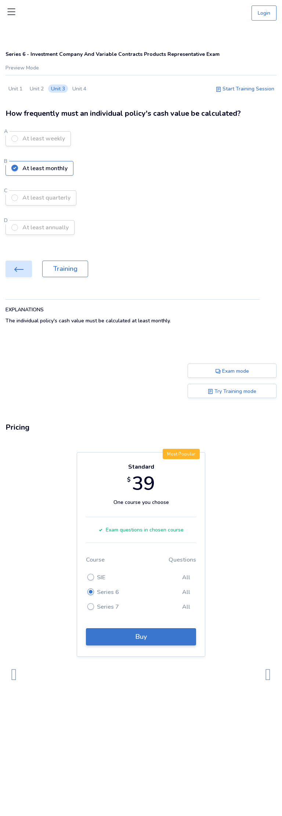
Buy (141, 636)
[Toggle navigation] (11, 13)
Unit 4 (79, 88)
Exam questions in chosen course (141, 529)
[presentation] (14, 675)
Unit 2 (37, 88)
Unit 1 (15, 88)
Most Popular (181, 454)
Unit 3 (58, 88)
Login (264, 13)
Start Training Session (245, 88)
